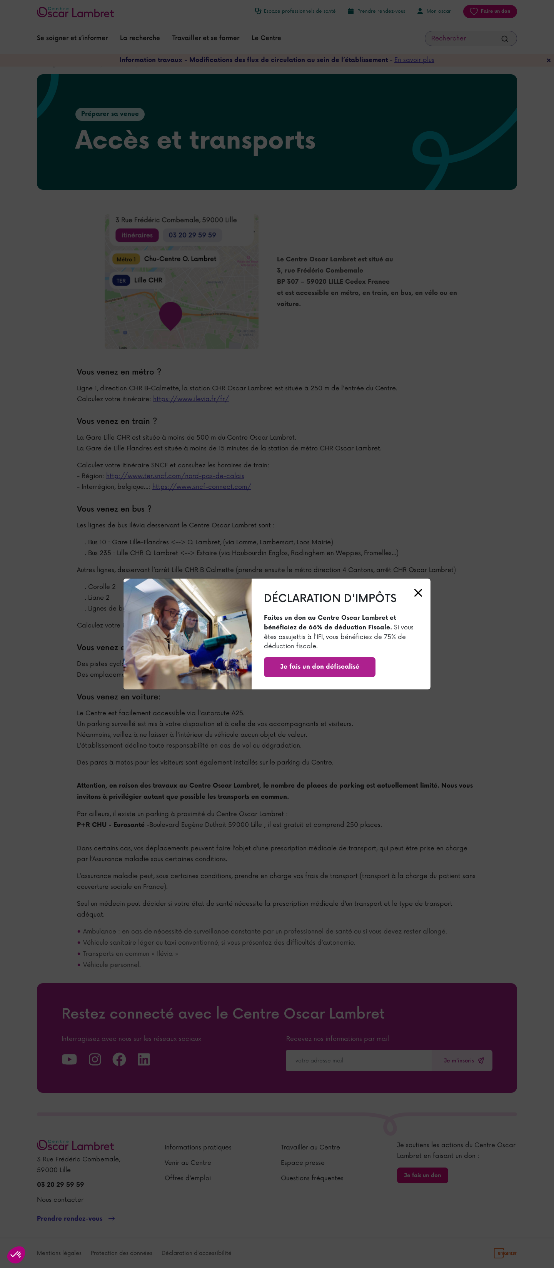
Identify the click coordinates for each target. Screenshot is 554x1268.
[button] (16, 1255)
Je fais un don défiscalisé (319, 667)
